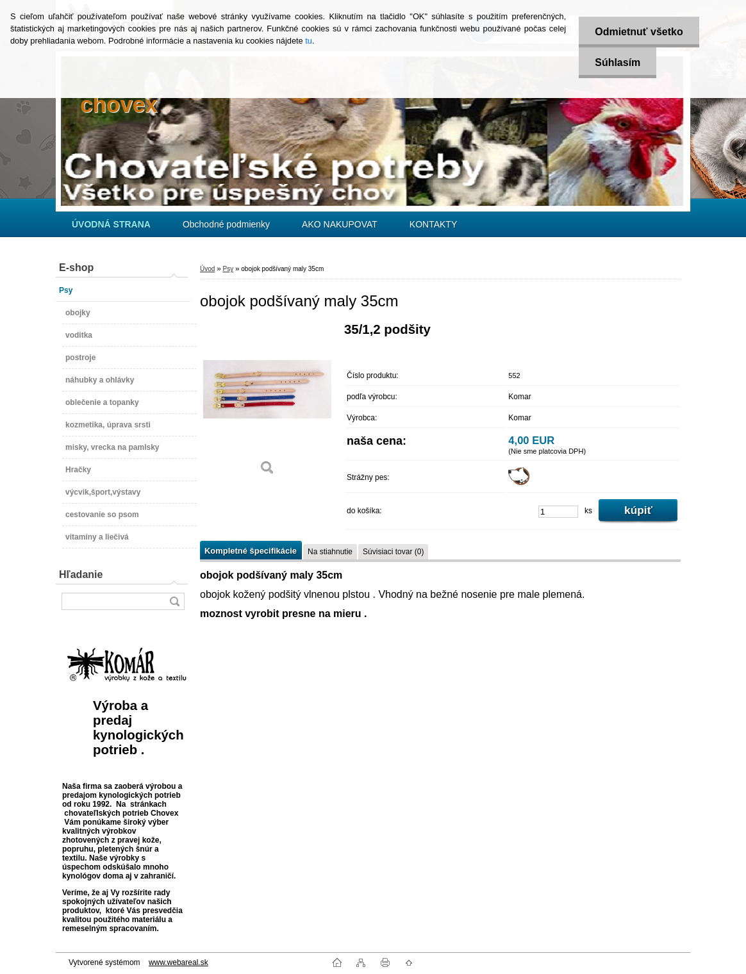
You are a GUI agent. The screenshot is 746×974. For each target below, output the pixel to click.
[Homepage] (111, 224)
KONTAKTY (433, 224)
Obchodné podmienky (226, 224)
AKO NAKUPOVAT (339, 224)
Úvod (207, 268)
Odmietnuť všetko (639, 31)
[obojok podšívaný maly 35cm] (267, 403)
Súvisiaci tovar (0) (393, 551)
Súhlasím (617, 62)
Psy (227, 268)
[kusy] (558, 512)
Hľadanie (81, 574)
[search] (174, 601)
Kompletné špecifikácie (250, 551)
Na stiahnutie (330, 551)
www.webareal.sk (178, 962)
